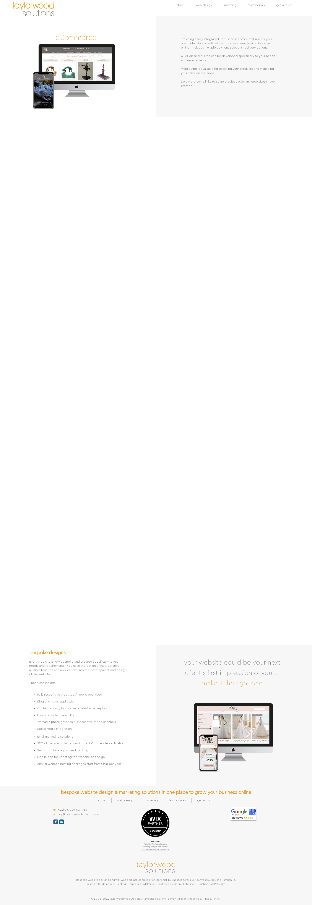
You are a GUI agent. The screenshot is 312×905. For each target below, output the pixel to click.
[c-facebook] (55, 821)
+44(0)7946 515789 (72, 809)
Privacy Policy (212, 898)
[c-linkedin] (61, 821)
